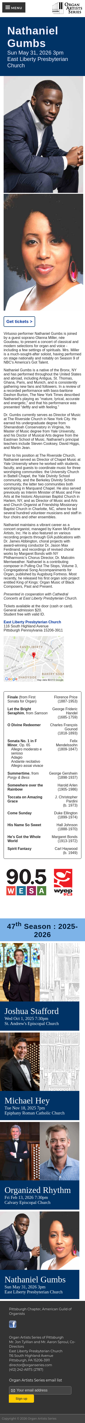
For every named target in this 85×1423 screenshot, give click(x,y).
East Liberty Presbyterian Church (32, 622)
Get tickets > (19, 321)
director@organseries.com (30, 1365)
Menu (13, 7)
